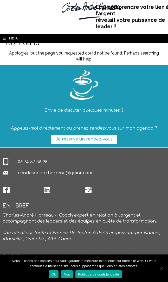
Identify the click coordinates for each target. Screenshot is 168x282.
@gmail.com (79, 173)
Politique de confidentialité (98, 274)
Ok (53, 274)
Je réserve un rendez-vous (84, 139)
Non (67, 274)
